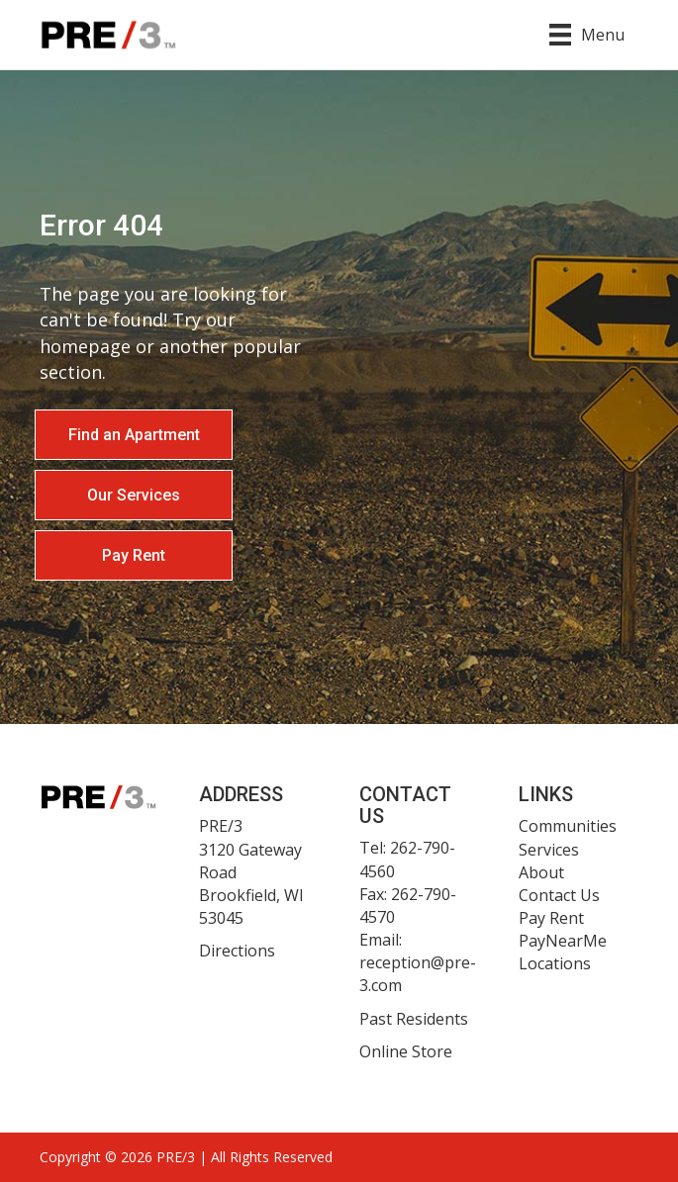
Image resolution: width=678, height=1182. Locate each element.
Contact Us (559, 895)
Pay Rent (551, 918)
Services (549, 850)
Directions (237, 950)
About (541, 872)
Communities (568, 826)
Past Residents (413, 1019)
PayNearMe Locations (563, 952)
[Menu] (586, 34)
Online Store (405, 1051)
